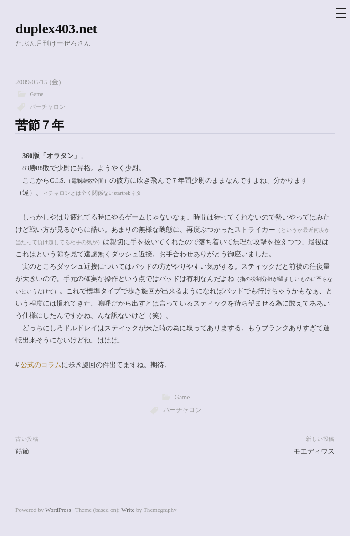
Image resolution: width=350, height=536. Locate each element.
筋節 (22, 451)
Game (36, 94)
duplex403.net (56, 28)
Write (127, 509)
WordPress (58, 509)
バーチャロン (47, 107)
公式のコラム (41, 364)
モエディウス (314, 451)
